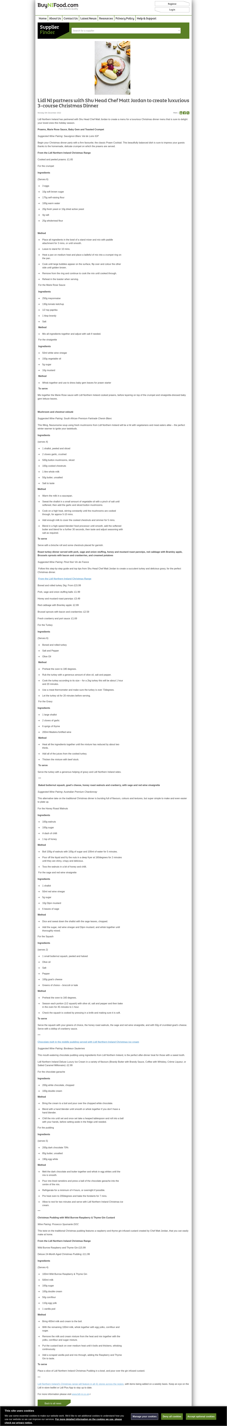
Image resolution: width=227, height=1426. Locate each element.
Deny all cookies (172, 1418)
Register (172, 4)
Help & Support (146, 18)
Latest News (88, 18)
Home (43, 18)
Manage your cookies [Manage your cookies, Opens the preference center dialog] (145, 1418)
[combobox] (126, 31)
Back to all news (53, 1403)
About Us (55, 18)
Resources (106, 18)
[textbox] (126, 31)
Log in (172, 10)
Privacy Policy (125, 18)
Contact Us (71, 18)
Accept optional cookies (201, 1418)
